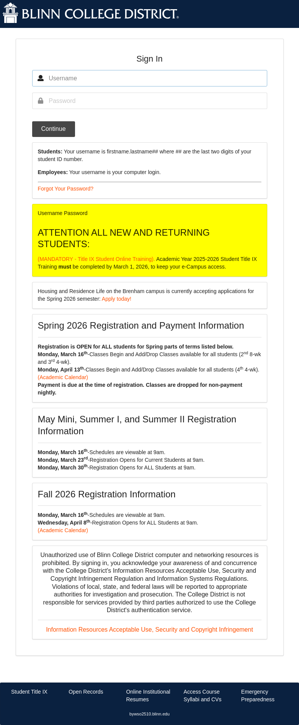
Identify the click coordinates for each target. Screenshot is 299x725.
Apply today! (116, 299)
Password (75, 213)
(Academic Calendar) (63, 377)
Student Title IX (29, 692)
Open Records (86, 692)
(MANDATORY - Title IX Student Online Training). (97, 259)
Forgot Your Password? (66, 189)
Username (50, 213)
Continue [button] (53, 128)
